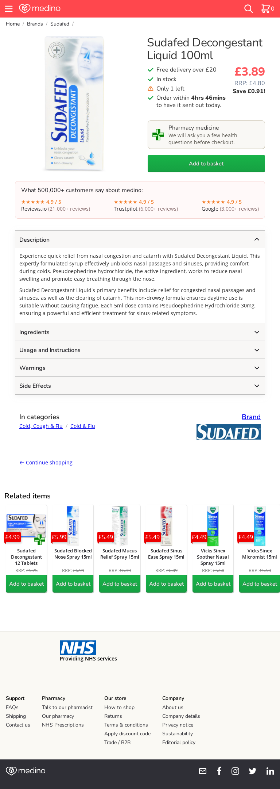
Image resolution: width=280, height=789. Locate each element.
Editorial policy (178, 742)
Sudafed (59, 23)
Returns (113, 716)
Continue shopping (46, 462)
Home (13, 23)
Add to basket (206, 163)
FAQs (12, 707)
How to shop (119, 707)
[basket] (268, 9)
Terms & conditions (126, 724)
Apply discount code (127, 733)
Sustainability (177, 733)
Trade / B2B (117, 742)
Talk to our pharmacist (67, 707)
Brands (35, 23)
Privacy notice (177, 724)
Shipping (16, 716)
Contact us (18, 724)
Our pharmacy (58, 716)
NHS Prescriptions (63, 724)
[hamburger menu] (9, 9)
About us (172, 707)
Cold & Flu (82, 425)
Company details (181, 716)
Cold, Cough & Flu (41, 425)
